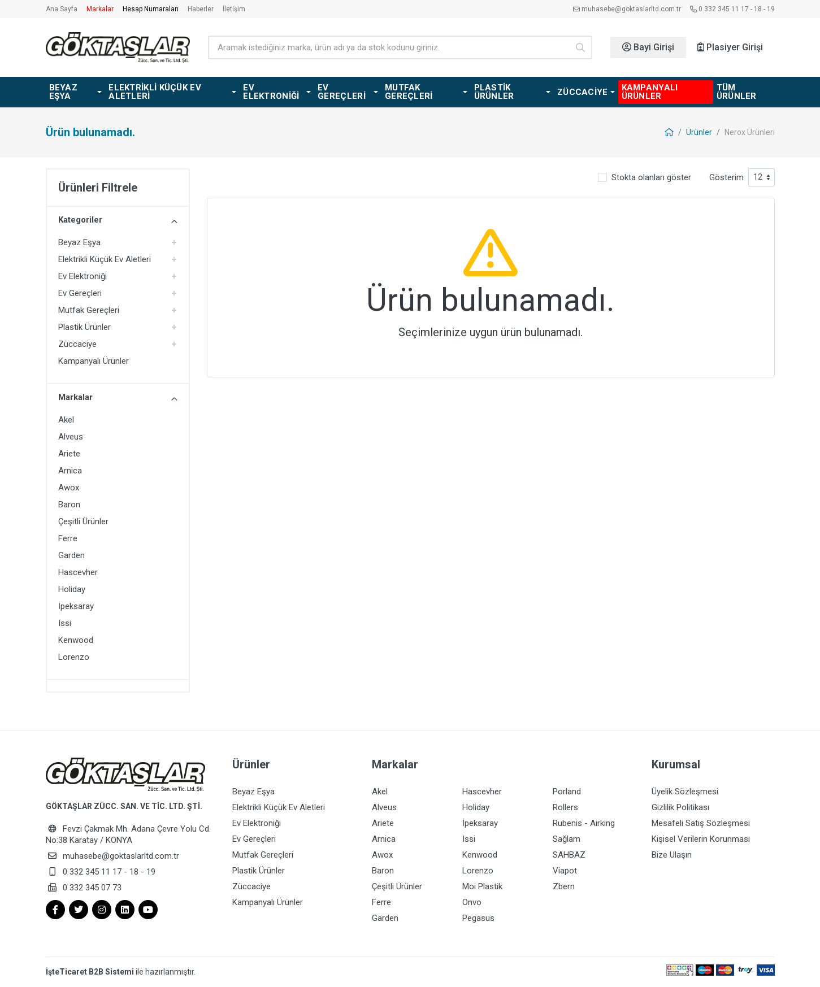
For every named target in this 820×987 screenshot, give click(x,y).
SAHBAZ (569, 855)
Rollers (565, 807)
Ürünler (699, 132)
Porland (567, 791)
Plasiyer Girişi (730, 47)
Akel (66, 420)
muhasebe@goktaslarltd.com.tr (627, 9)
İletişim (234, 9)
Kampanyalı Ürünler (93, 361)
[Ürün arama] (388, 47)
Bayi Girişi (648, 47)
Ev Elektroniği (82, 276)
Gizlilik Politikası (680, 807)
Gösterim (726, 177)
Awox (68, 487)
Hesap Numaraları (151, 9)
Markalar (100, 9)
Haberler (201, 9)
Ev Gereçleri (80, 293)
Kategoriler (117, 220)
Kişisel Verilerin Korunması (701, 839)
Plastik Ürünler (84, 327)
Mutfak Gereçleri (88, 310)
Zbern (564, 886)
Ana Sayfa (61, 9)
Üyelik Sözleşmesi (685, 791)
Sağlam (566, 839)
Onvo (471, 902)
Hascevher (78, 572)
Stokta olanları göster (651, 177)
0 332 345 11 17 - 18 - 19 (732, 9)
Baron (69, 504)
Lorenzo (73, 657)
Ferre (67, 538)
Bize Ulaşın (672, 855)
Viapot (565, 871)
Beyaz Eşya (79, 242)
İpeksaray (76, 606)
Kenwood (75, 640)
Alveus (70, 437)
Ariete (69, 454)
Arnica (70, 471)
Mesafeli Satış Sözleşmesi (701, 823)
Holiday (71, 589)
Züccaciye (77, 344)
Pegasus (478, 918)
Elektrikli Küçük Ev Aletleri (104, 259)
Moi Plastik (482, 886)
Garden (71, 555)
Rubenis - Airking (584, 823)
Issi (64, 623)
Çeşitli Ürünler (83, 521)
